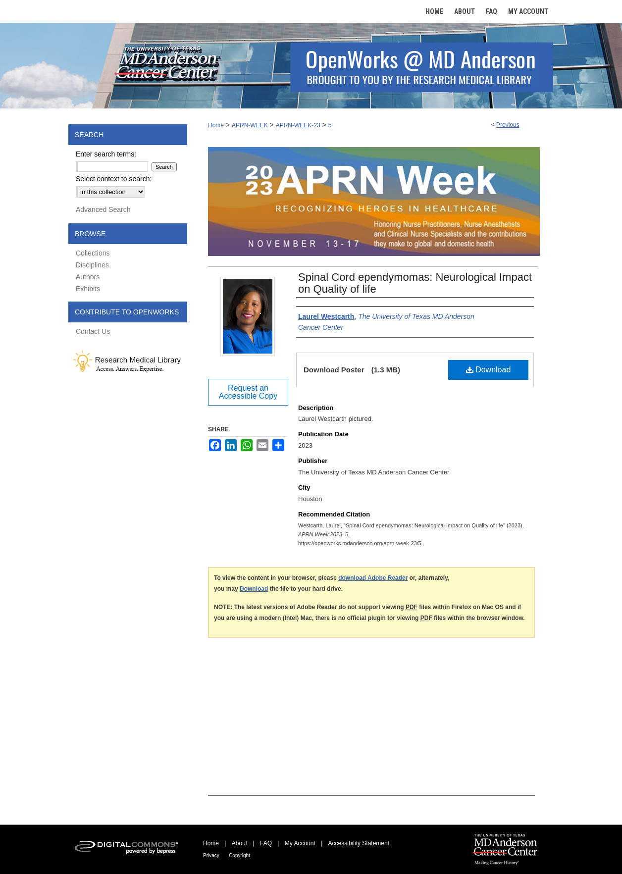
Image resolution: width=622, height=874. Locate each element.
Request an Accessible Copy (248, 392)
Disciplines (92, 265)
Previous (507, 124)
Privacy (211, 855)
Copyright (239, 855)
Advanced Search (103, 209)
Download (488, 369)
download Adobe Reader (373, 577)
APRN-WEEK (250, 125)
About (239, 843)
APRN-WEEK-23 (298, 125)
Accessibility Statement (358, 843)
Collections (92, 253)
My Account (300, 843)
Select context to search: (114, 179)
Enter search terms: (106, 154)
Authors (88, 277)
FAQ (266, 843)
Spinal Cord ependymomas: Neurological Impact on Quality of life (415, 283)
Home (216, 125)
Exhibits (88, 289)
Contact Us (93, 331)
